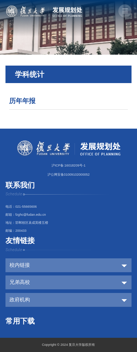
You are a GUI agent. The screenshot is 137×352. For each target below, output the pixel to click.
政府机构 (19, 299)
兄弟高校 (19, 282)
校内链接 (19, 265)
